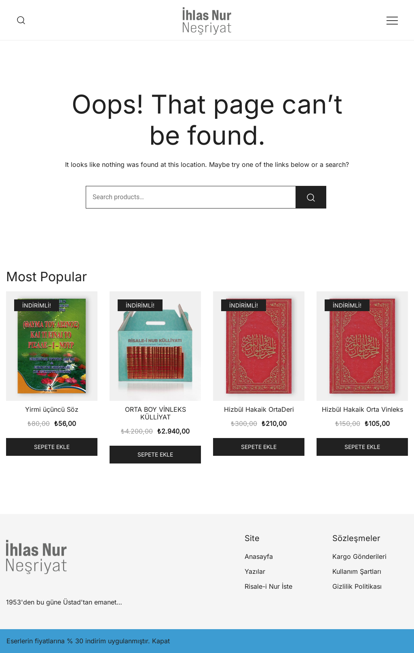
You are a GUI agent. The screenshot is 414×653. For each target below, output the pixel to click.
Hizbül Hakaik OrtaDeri (259, 409)
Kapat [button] (161, 641)
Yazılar (255, 571)
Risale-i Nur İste (268, 586)
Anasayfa (259, 556)
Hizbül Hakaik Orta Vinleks (362, 409)
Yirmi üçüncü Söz (51, 409)
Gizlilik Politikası (357, 586)
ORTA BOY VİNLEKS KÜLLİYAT (155, 413)
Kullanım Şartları (356, 571)
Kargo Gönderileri (359, 556)
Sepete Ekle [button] (52, 446)
